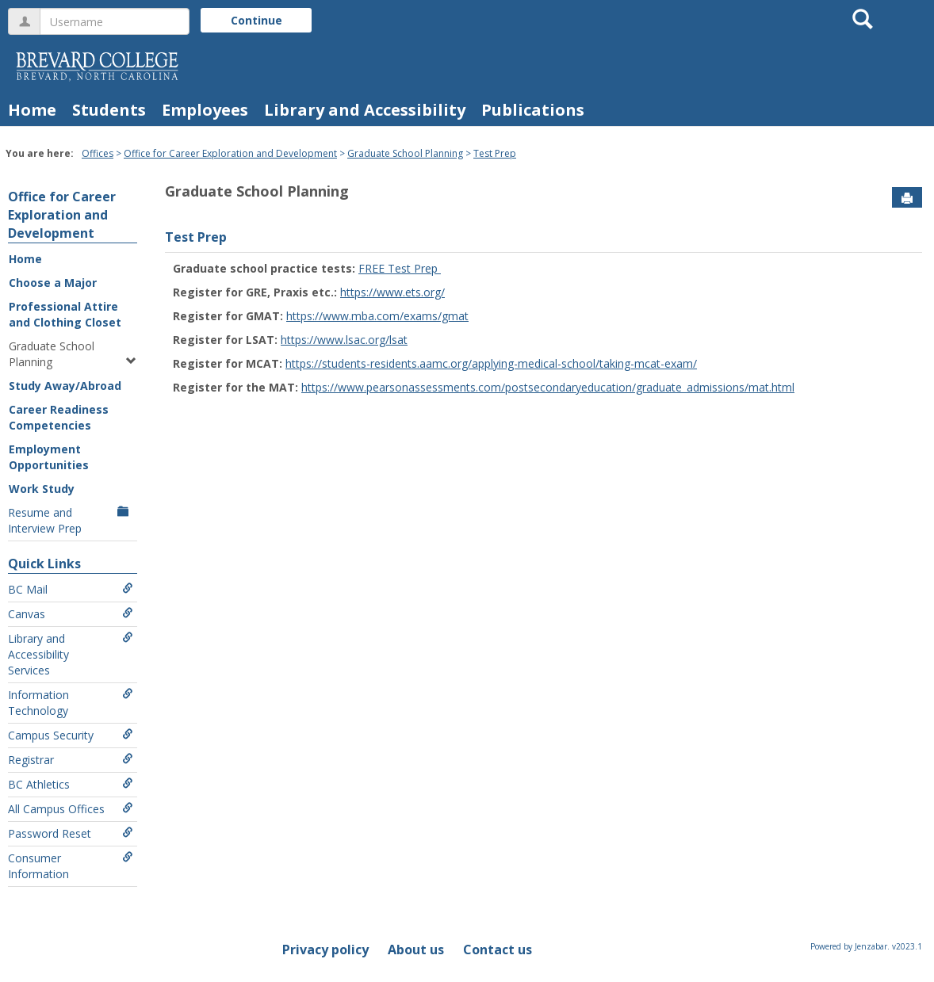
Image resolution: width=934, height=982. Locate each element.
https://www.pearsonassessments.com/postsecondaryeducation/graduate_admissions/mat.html (547, 387)
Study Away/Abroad (65, 385)
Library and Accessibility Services (70, 654)
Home (32, 109)
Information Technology (70, 702)
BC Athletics (70, 784)
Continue (256, 20)
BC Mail (70, 589)
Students (109, 109)
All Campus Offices (70, 808)
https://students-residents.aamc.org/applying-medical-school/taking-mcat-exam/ (491, 363)
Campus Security (70, 735)
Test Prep (494, 153)
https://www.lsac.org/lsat (344, 339)
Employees (205, 109)
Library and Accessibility (364, 109)
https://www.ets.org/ (392, 292)
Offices (97, 153)
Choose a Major (53, 282)
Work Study (42, 488)
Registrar (70, 759)
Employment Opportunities (49, 456)
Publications (532, 109)
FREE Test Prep (399, 268)
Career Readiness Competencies (59, 417)
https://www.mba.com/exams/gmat (377, 315)
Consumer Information (70, 865)
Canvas (70, 613)
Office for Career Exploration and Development (230, 153)
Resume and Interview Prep (70, 520)
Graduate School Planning (405, 153)
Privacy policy (325, 949)
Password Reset (70, 833)
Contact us (497, 949)
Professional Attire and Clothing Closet (65, 314)
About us (416, 949)
